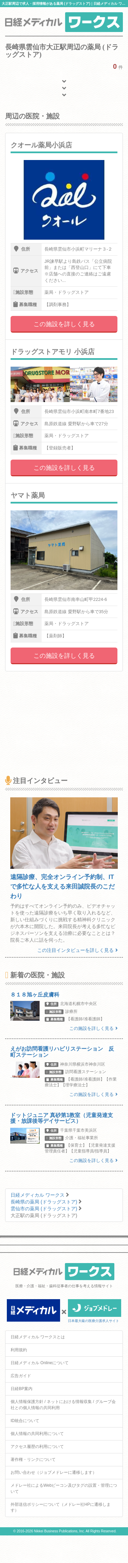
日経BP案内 (21, 1388)
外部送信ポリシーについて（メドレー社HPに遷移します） (61, 1507)
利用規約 (19, 1349)
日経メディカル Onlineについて (40, 1362)
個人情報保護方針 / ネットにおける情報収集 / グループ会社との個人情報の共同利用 (63, 1404)
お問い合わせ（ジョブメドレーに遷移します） (54, 1472)
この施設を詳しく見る (64, 324)
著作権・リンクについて (33, 1459)
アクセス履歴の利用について (37, 1446)
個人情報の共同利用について (37, 1433)
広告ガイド (21, 1375)
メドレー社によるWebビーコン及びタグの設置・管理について (64, 1488)
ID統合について (25, 1420)
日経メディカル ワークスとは (38, 1337)
